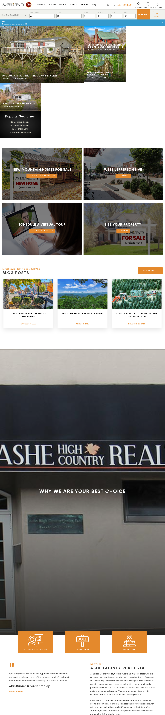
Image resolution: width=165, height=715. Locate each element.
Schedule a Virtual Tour (42, 174)
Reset (156, 16)
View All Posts (150, 214)
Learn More (123, 174)
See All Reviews (16, 634)
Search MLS (143, 14)
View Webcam (123, 119)
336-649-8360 (124, 4)
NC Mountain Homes (145, 69)
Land (61, 4)
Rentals (84, 4)
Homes (40, 4)
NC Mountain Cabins (145, 65)
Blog (94, 4)
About (72, 4)
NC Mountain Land (145, 72)
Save (157, 13)
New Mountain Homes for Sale (42, 119)
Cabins (52, 4)
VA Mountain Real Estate (145, 75)
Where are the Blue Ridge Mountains (82, 256)
